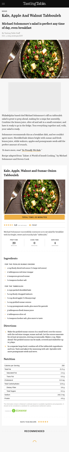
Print (33, 225)
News (4, 11)
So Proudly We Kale (31, 150)
